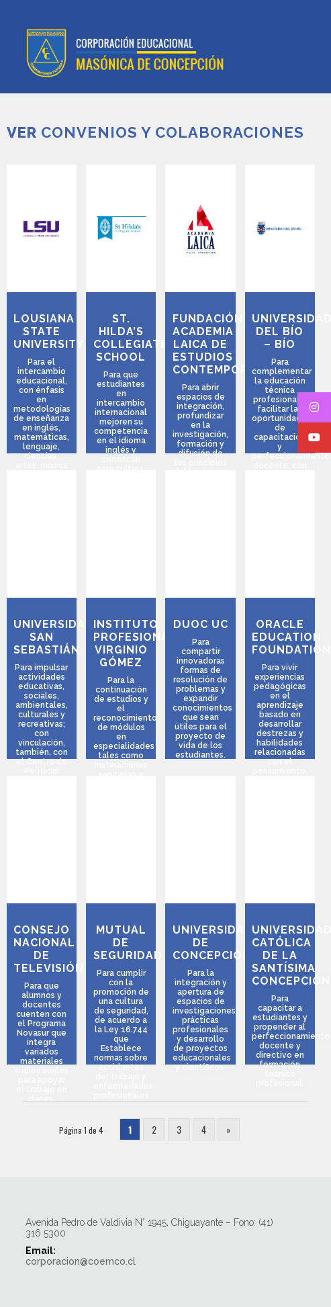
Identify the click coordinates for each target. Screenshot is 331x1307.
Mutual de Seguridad (127, 942)
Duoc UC (200, 624)
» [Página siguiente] (228, 1129)
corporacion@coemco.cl (81, 1261)
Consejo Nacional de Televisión (48, 949)
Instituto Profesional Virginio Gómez (135, 643)
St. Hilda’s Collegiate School (130, 337)
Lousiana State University (48, 331)
